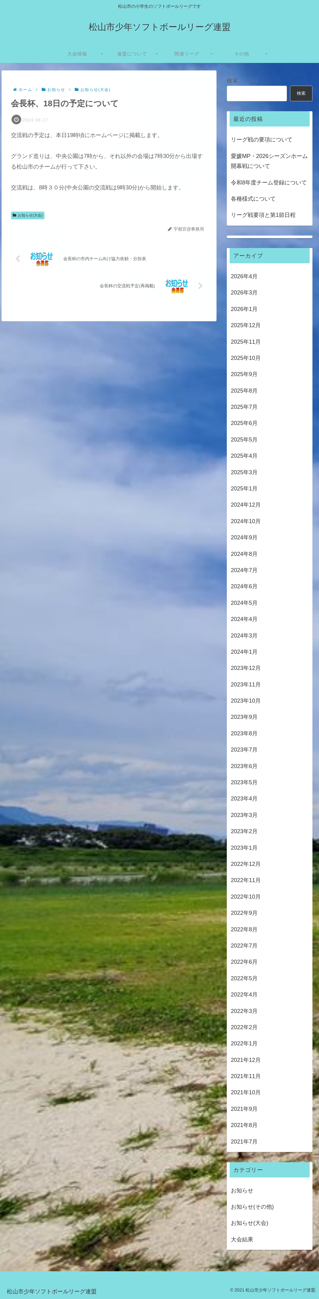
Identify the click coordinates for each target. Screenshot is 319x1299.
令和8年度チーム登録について (269, 182)
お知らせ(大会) (28, 216)
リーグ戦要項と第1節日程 (263, 215)
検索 (232, 81)
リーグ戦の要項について (262, 139)
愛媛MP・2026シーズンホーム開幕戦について (269, 161)
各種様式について (253, 199)
